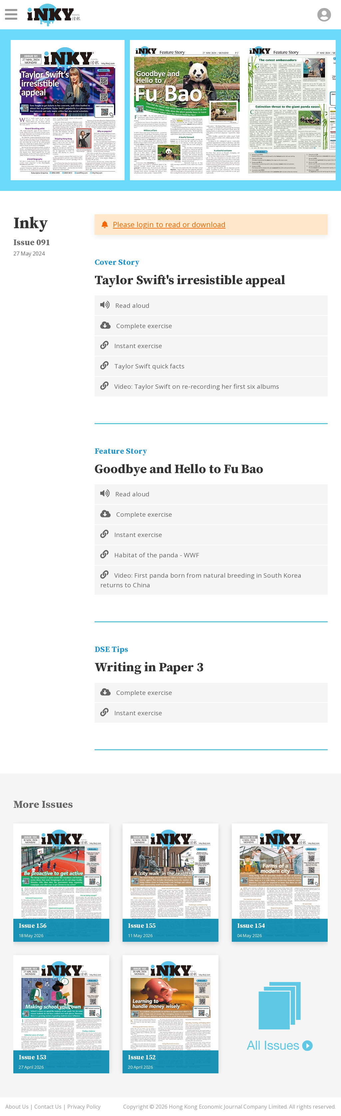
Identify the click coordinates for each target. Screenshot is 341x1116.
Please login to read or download (169, 224)
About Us (17, 1106)
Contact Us (48, 1106)
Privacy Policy (84, 1106)
